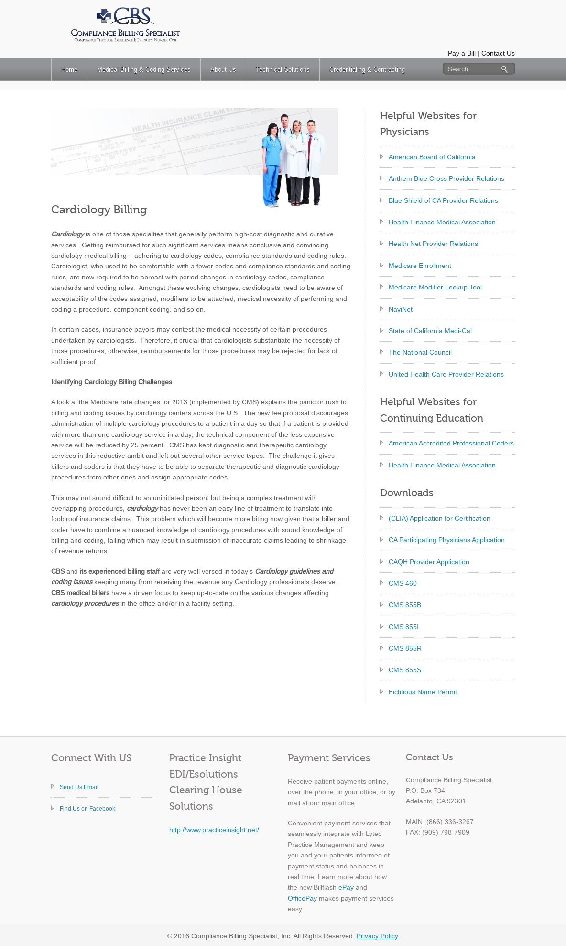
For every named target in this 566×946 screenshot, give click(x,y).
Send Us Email (79, 787)
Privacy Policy (377, 936)
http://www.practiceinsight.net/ (214, 830)
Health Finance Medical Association (442, 222)
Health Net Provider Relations (433, 243)
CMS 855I (404, 627)
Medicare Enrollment (420, 265)
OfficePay (302, 898)
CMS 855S (405, 670)
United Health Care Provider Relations (446, 374)
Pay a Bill (462, 53)
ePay (346, 887)
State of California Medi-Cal (430, 330)
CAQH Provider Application (429, 562)
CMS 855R (405, 648)
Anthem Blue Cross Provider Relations (446, 178)
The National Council (420, 352)
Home (69, 69)
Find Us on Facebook (87, 808)
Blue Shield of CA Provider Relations (443, 200)
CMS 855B (405, 605)
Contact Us (498, 53)
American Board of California (432, 157)
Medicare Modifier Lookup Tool (435, 287)
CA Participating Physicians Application (447, 540)
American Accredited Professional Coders (451, 443)
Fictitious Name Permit (423, 692)
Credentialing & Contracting (367, 69)
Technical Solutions (283, 69)
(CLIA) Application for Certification (439, 518)
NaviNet (401, 309)
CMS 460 (403, 583)
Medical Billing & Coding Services (144, 69)
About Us (223, 69)
